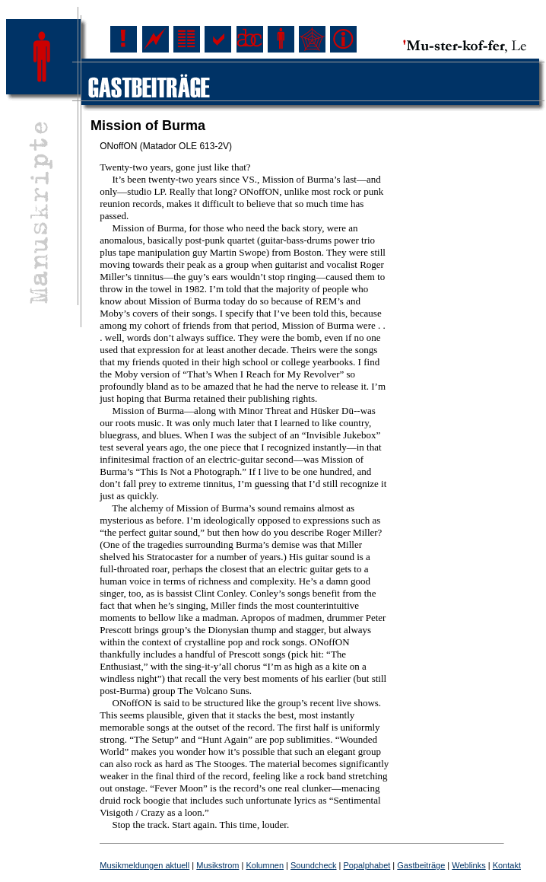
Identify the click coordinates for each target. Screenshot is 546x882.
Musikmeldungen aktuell (144, 865)
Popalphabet (367, 865)
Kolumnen (265, 865)
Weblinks (468, 865)
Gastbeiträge (421, 865)
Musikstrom (217, 865)
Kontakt (507, 865)
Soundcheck (313, 865)
